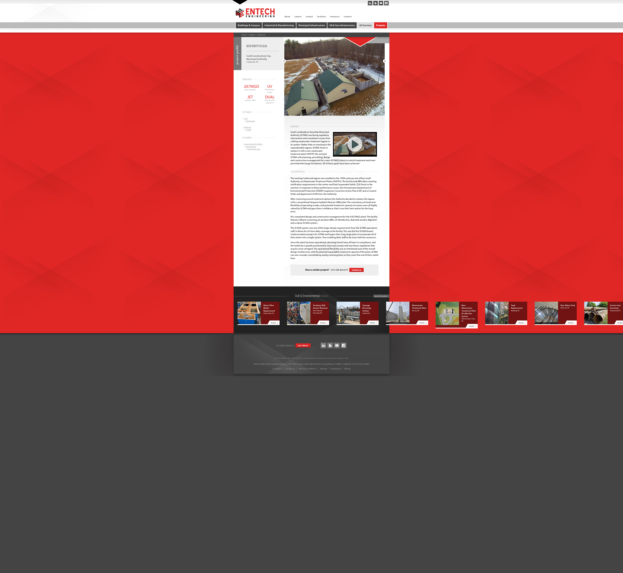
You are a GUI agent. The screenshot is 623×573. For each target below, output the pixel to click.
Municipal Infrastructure (312, 24)
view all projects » (381, 295)
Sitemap (323, 368)
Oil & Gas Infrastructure (341, 24)
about (287, 16)
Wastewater (250, 120)
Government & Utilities (253, 143)
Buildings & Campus (249, 24)
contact (309, 16)
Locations (276, 368)
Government (251, 146)
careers (298, 16)
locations (321, 16)
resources (335, 16)
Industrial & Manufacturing (279, 24)
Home (244, 34)
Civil (246, 118)
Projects (380, 24)
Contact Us (290, 368)
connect (348, 16)
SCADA (248, 129)
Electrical (261, 34)
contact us (356, 269)
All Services (365, 24)
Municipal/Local (253, 148)
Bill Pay (347, 368)
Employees (336, 368)
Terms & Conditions (307, 368)
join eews (303, 345)
